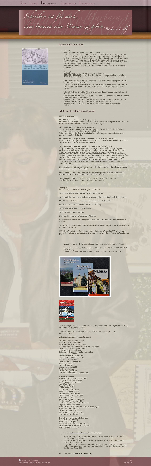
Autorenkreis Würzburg (79, 433)
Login (130, 460)
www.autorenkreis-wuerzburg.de (79, 453)
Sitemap (35, 460)
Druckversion (25, 460)
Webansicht (128, 462)
